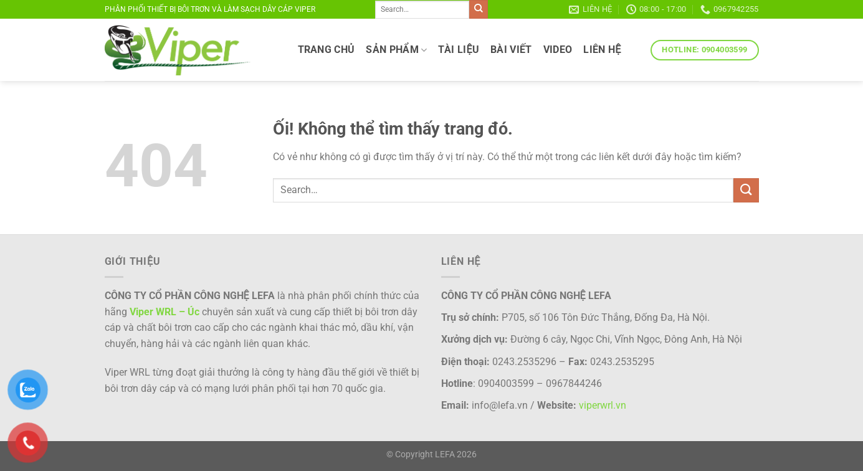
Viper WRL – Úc (164, 312)
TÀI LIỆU (458, 49)
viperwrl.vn (602, 405)
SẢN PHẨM (396, 50)
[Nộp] (478, 9)
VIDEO (558, 49)
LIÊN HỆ (602, 49)
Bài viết (511, 49)
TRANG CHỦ (326, 49)
